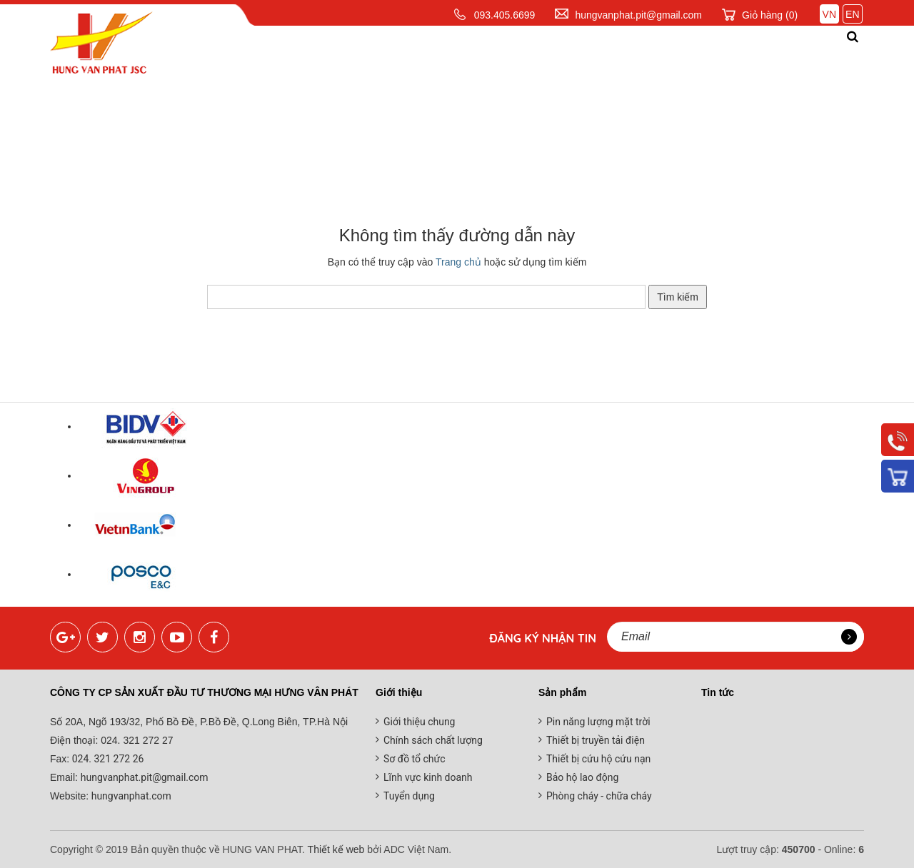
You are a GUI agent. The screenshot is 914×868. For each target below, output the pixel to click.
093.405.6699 (505, 15)
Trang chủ (244, 53)
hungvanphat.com (130, 796)
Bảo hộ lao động (582, 777)
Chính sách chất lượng (433, 740)
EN (852, 14)
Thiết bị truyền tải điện (595, 740)
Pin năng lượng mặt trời (598, 721)
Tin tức (573, 53)
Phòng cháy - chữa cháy (599, 796)
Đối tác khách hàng (688, 53)
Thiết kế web (336, 849)
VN (829, 14)
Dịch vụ (501, 53)
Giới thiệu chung (419, 721)
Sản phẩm (421, 53)
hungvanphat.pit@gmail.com (638, 15)
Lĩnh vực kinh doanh (428, 777)
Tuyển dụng (409, 796)
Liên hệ (803, 53)
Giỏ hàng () (770, 15)
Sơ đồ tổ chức (414, 758)
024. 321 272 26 (106, 758)
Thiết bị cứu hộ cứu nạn (598, 758)
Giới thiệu (335, 53)
